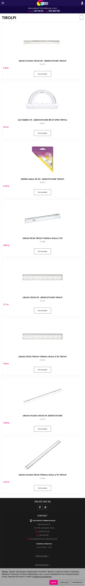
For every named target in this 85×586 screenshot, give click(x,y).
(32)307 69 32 (42, 531)
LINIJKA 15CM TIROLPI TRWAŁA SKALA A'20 (42, 238)
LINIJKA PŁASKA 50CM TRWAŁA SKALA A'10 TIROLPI (42, 475)
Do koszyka (42, 74)
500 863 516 (42, 535)
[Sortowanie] (81, 17)
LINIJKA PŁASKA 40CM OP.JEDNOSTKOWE (42, 415)
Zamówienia (42, 565)
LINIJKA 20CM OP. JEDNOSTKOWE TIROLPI (42, 297)
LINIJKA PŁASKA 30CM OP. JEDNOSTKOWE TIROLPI (42, 61)
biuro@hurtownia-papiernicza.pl (42, 539)
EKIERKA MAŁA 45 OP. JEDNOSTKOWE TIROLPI (42, 179)
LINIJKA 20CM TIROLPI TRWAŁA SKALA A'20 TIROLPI (42, 356)
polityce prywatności (43, 576)
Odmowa (64, 582)
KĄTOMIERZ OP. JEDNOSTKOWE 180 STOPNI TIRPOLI (42, 120)
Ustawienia (77, 582)
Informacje (42, 556)
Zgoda (53, 582)
